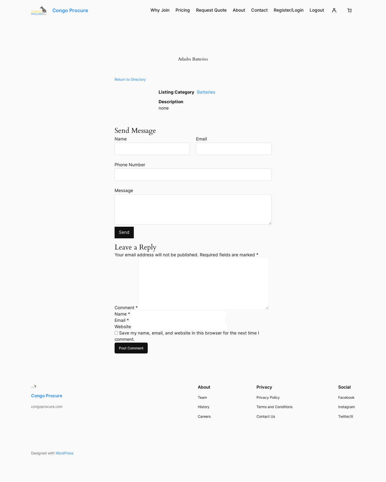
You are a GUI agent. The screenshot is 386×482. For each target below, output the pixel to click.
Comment (126, 307)
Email (201, 138)
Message (124, 190)
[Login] (334, 10)
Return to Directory (130, 79)
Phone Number (130, 164)
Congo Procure (70, 10)
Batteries (206, 92)
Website (123, 326)
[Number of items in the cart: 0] (349, 10)
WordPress (64, 453)
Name (121, 138)
